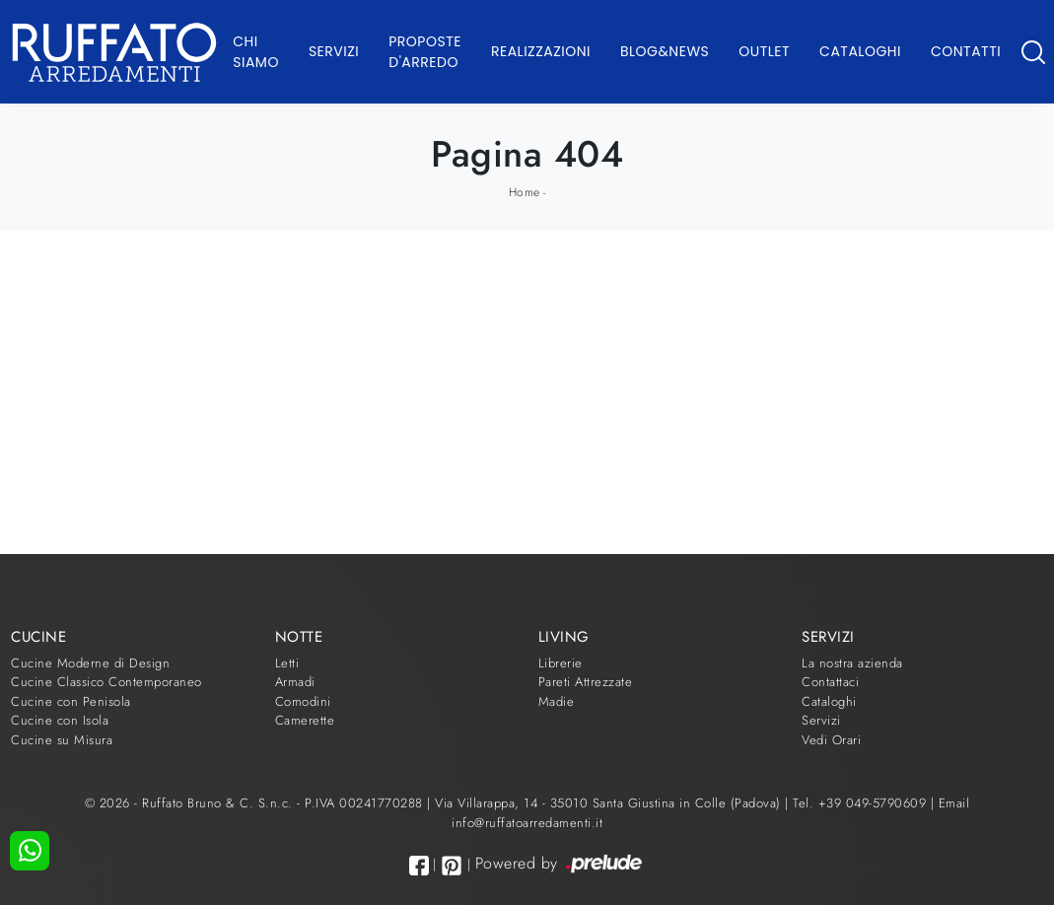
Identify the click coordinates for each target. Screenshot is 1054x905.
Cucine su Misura (61, 740)
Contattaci (830, 681)
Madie (556, 701)
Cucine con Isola (59, 720)
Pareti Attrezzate (585, 681)
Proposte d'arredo (424, 52)
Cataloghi (860, 51)
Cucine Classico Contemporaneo (106, 681)
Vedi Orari (831, 740)
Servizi (334, 51)
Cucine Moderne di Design (90, 663)
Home (524, 192)
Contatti (966, 51)
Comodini (303, 701)
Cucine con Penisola (71, 701)
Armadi (295, 681)
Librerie (560, 663)
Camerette (305, 720)
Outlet (764, 51)
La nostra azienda (852, 663)
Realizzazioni (541, 51)
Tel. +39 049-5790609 (862, 803)
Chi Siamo (256, 52)
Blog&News (664, 51)
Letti (287, 663)
